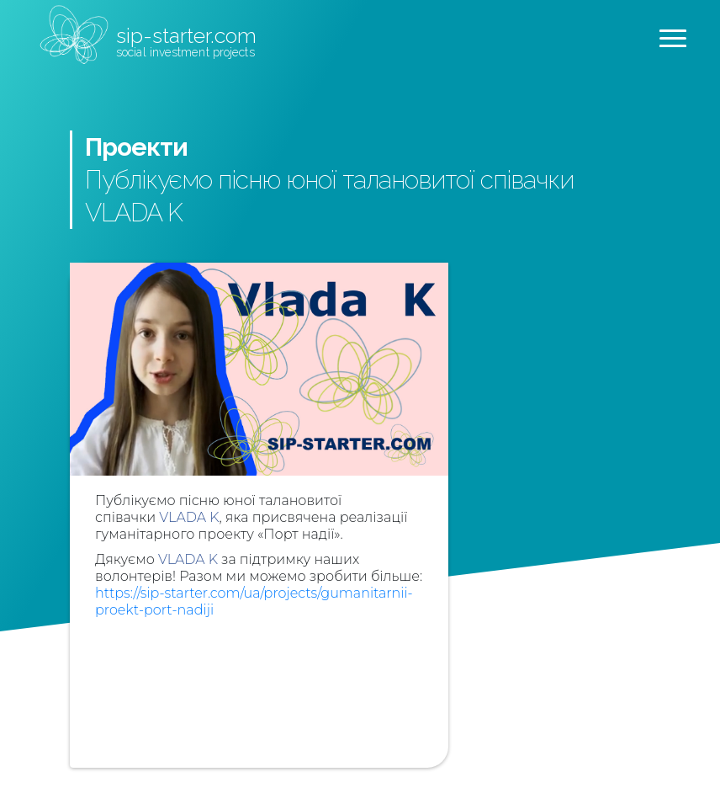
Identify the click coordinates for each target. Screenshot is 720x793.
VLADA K (189, 517)
